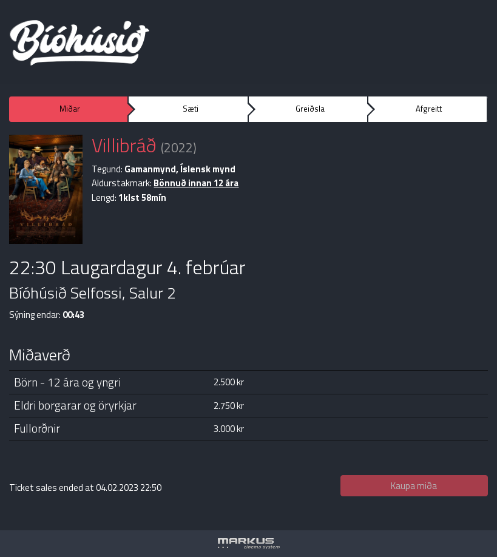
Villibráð (124, 145)
